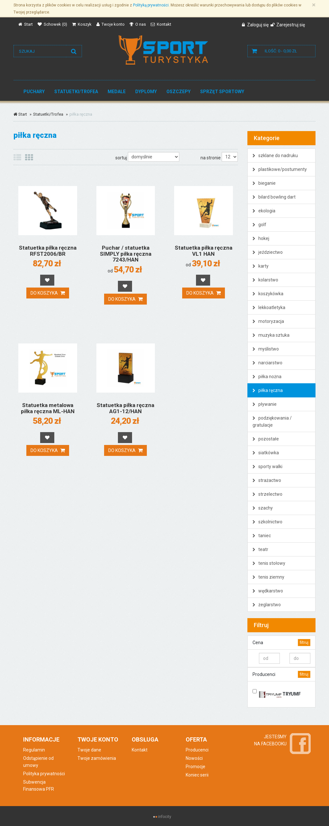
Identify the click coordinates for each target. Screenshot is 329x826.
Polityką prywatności (151, 5)
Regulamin (34, 749)
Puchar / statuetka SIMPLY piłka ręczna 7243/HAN (125, 253)
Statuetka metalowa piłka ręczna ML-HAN (48, 408)
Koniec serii (197, 774)
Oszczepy (178, 91)
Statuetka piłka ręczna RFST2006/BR (47, 250)
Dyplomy (146, 91)
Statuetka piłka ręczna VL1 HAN (203, 250)
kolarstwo (265, 279)
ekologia (264, 210)
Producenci (197, 749)
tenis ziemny (268, 577)
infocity (164, 816)
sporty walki (267, 466)
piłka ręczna (268, 390)
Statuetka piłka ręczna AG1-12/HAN (125, 408)
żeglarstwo (267, 604)
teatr (260, 549)
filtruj (304, 642)
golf (259, 224)
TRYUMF (280, 693)
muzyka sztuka (271, 335)
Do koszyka (48, 293)
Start (20, 114)
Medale (117, 91)
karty (261, 266)
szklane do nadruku (275, 155)
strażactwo (267, 480)
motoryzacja (268, 321)
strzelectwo (267, 494)
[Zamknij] (314, 5)
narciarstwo (267, 362)
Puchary (34, 91)
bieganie (264, 183)
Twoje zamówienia (96, 758)
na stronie (210, 157)
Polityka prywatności (44, 773)
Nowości (194, 758)
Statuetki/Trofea (76, 91)
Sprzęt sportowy (222, 91)
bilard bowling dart (274, 197)
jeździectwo (268, 252)
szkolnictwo (267, 521)
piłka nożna (267, 376)
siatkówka (266, 452)
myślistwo (266, 348)
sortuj (121, 157)
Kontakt (139, 749)
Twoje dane (89, 749)
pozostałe (266, 438)
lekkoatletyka (269, 307)
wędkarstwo (268, 590)
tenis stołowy (269, 563)
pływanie (265, 404)
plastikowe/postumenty (280, 169)
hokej (261, 238)
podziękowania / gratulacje (272, 421)
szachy (263, 508)
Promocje (195, 766)
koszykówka (268, 293)
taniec (262, 535)
